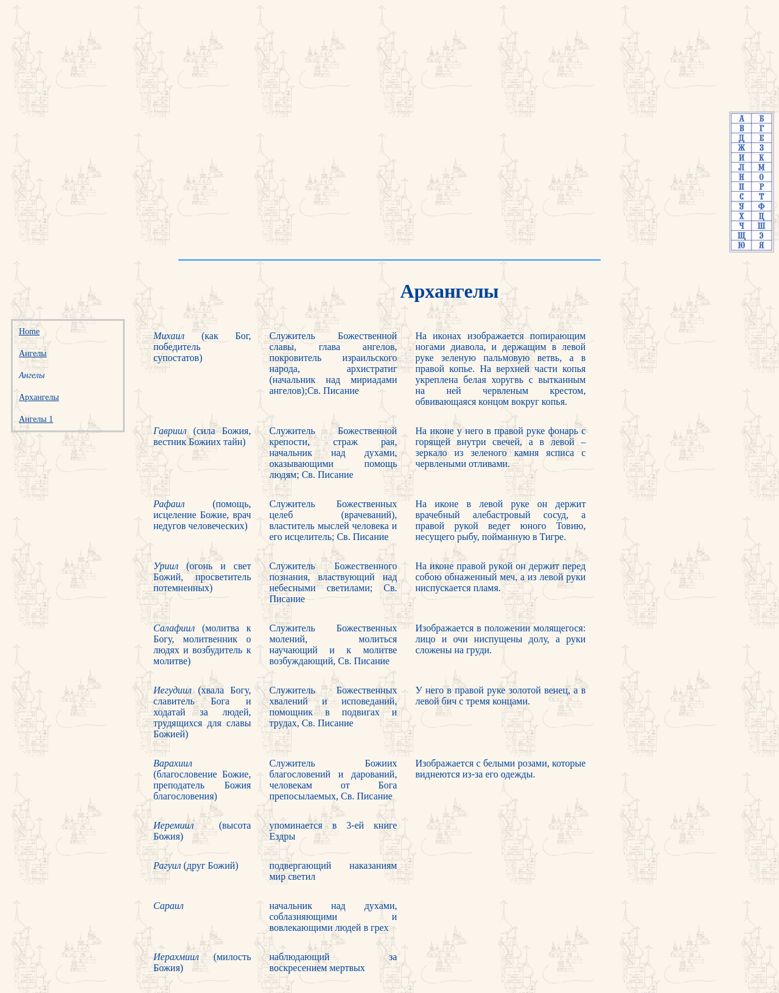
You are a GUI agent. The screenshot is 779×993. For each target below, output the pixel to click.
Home (29, 331)
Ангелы (33, 353)
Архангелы (39, 397)
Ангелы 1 (36, 419)
